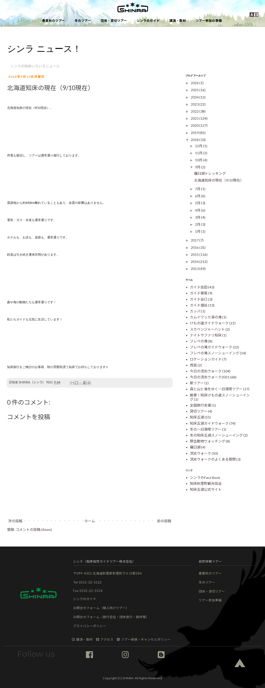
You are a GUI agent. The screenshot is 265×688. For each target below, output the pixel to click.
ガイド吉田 (199, 287)
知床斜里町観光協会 (206, 483)
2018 (195, 140)
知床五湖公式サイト (206, 489)
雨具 (193, 365)
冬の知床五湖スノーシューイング (216, 435)
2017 (195, 240)
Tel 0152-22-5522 (87, 582)
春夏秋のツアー (53, 20)
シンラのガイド (148, 20)
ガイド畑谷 (199, 305)
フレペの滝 (199, 341)
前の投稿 (164, 521)
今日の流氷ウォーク (206, 371)
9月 (198, 167)
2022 (195, 111)
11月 (199, 153)
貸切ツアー (198, 411)
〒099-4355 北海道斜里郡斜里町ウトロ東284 (107, 573)
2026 (195, 83)
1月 (198, 231)
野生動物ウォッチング (207, 441)
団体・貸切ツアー (114, 20)
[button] (132, 7)
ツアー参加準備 (210, 600)
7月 (198, 189)
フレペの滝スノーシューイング (214, 353)
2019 (195, 132)
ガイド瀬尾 (199, 293)
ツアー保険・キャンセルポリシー (143, 639)
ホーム (89, 521)
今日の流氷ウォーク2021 (210, 377)
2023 (195, 104)
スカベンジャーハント (207, 329)
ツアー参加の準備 (209, 20)
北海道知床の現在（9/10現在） (219, 180)
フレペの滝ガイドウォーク (211, 347)
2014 (195, 261)
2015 (195, 254)
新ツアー (197, 383)
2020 (195, 125)
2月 (198, 224)
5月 (198, 203)
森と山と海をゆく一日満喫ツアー (216, 389)
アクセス (104, 639)
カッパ (195, 311)
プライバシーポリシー (89, 626)
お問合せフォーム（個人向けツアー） (101, 608)
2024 (195, 97)
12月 (199, 146)
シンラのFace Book (205, 477)
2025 (195, 90)
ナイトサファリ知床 (206, 335)
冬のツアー (83, 20)
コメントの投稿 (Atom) (34, 529)
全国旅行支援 (200, 405)
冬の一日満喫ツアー (205, 429)
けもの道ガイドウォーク (209, 323)
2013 (195, 268)
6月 (198, 196)
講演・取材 (177, 20)
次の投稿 (15, 521)
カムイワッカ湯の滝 (206, 317)
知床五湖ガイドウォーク (209, 423)
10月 (199, 160)
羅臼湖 (195, 447)
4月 (198, 210)
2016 (195, 247)
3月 (198, 217)
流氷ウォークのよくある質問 (213, 459)
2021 (195, 118)
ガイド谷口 (199, 299)
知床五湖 (197, 417)
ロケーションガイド (206, 359)
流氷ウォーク (200, 453)
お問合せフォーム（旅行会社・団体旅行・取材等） (111, 617)
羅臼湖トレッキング (210, 173)
